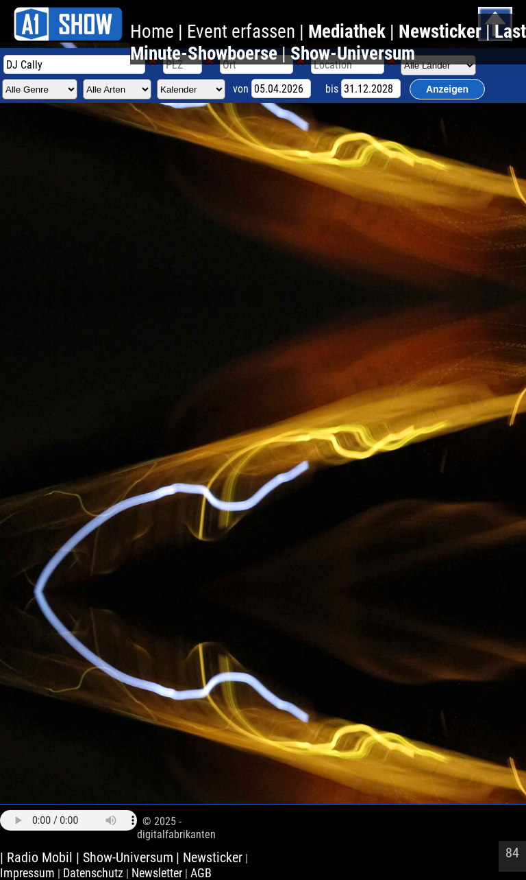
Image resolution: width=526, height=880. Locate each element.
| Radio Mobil (38, 857)
